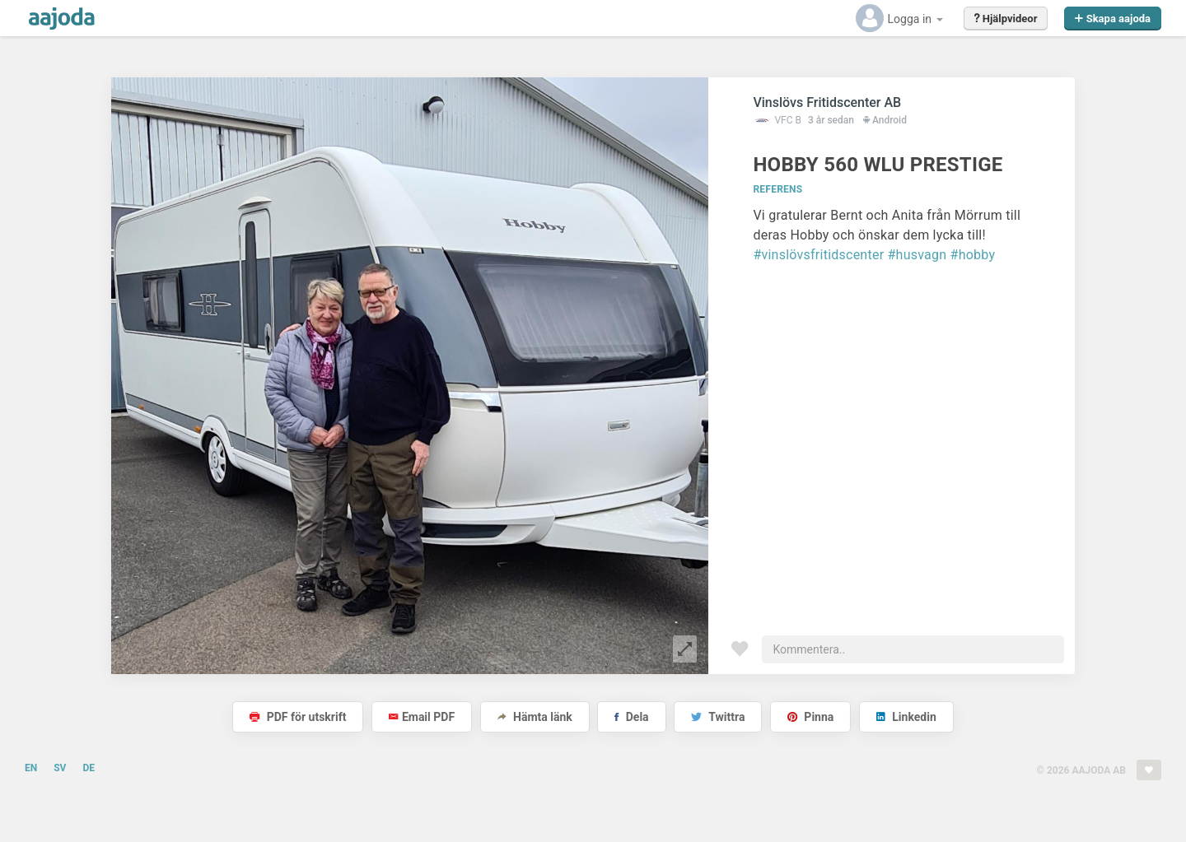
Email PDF (422, 716)
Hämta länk (534, 716)
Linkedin (906, 716)
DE (88, 768)
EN (31, 768)
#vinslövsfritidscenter (818, 255)
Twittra (718, 716)
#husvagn (917, 255)
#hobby (973, 255)
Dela (631, 716)
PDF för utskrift (298, 716)
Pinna (810, 716)
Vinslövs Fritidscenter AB (827, 102)
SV (60, 768)
